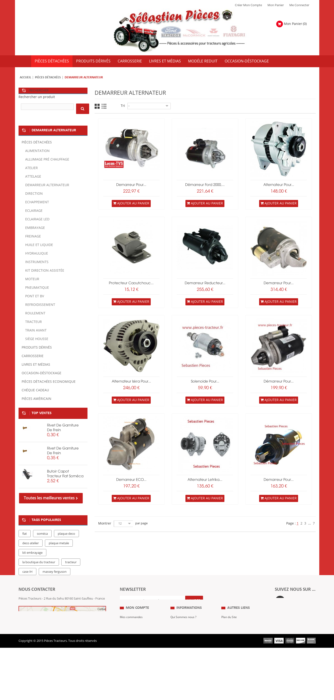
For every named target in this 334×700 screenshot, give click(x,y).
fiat (24, 534)
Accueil (25, 77)
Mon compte (137, 624)
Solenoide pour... (205, 381)
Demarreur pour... (279, 283)
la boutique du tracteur (38, 562)
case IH (27, 572)
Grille (97, 106)
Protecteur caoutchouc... (131, 283)
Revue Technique (233, 647)
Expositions (229, 640)
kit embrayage (32, 553)
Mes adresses (129, 647)
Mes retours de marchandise (140, 640)
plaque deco (66, 534)
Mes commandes (132, 633)
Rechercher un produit (37, 97)
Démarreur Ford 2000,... (205, 185)
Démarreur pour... (279, 381)
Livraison (176, 654)
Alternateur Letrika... (205, 480)
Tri (123, 106)
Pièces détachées (48, 77)
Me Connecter (299, 5)
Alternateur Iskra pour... (131, 381)
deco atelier (30, 543)
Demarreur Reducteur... (205, 283)
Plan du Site (229, 633)
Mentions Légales (182, 640)
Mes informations (132, 654)
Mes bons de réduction (136, 661)
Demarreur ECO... (131, 480)
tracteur (71, 562)
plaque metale (59, 543)
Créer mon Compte (248, 5)
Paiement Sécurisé (183, 661)
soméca (42, 534)
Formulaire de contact (38, 613)
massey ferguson (55, 572)
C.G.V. (174, 647)
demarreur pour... (131, 185)
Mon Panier (275, 5)
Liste (104, 106)
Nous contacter (232, 654)
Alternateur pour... (278, 185)
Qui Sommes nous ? (184, 633)
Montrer (104, 523)
